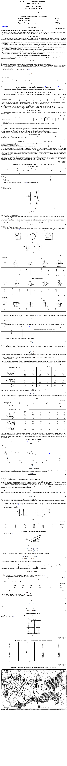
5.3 (26, 69)
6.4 (29, 69)
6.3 (14, 66)
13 (7, 590)
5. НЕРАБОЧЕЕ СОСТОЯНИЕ (33, 110)
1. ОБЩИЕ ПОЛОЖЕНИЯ (33, 36)
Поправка (4, 26)
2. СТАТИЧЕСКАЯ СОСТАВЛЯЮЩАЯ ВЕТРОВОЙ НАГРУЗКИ (33, 55)
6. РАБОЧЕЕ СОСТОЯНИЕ (33, 134)
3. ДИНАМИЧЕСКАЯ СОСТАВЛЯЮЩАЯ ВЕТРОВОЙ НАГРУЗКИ (33, 87)
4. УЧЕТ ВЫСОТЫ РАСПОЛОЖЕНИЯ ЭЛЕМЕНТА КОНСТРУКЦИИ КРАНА (33, 92)
